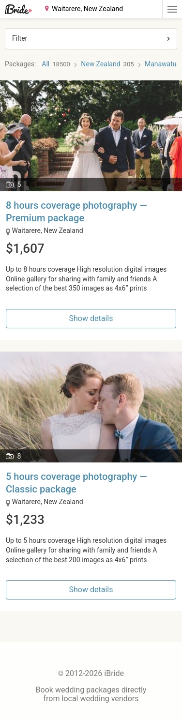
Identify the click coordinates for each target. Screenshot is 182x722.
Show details (91, 318)
